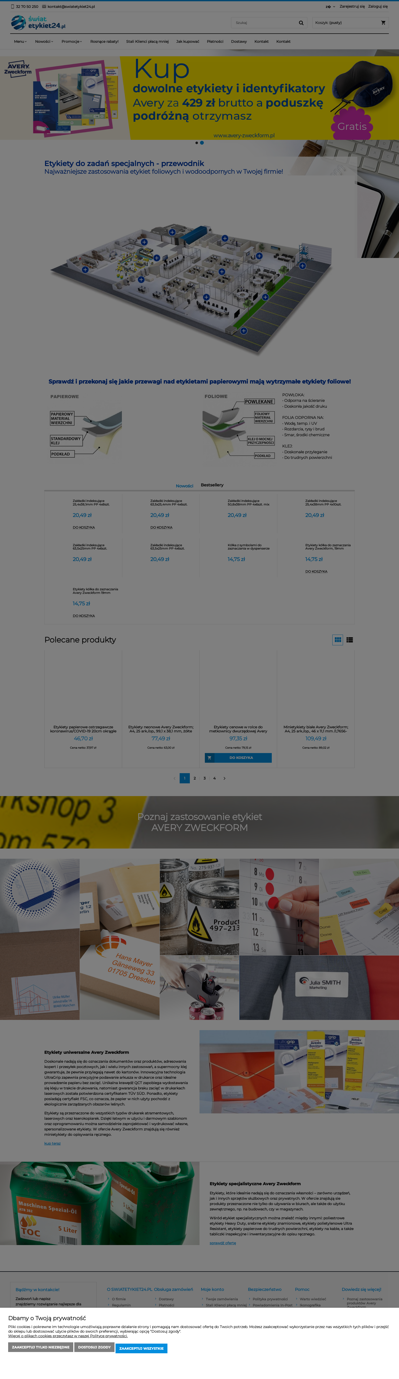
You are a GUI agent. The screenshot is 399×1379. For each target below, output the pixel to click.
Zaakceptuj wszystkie (141, 1350)
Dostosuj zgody (94, 1350)
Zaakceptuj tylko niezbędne (40, 1350)
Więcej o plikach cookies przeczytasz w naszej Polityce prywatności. (68, 1338)
